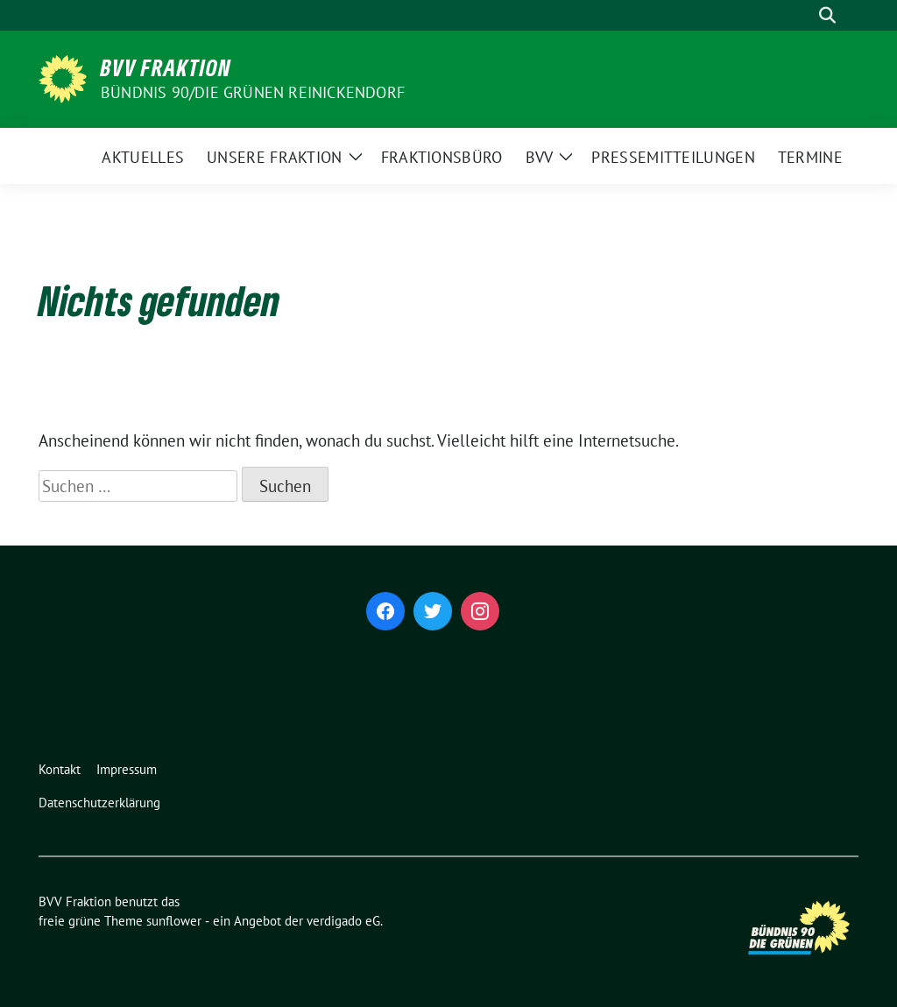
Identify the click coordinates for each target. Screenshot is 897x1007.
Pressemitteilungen (672, 157)
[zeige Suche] (827, 15)
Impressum (126, 769)
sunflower (173, 920)
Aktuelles (143, 157)
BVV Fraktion (166, 67)
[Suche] (802, 15)
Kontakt (60, 769)
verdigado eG (343, 920)
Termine (810, 157)
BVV (540, 157)
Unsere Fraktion (275, 157)
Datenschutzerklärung (99, 802)
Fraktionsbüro (442, 157)
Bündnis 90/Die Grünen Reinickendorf (253, 92)
